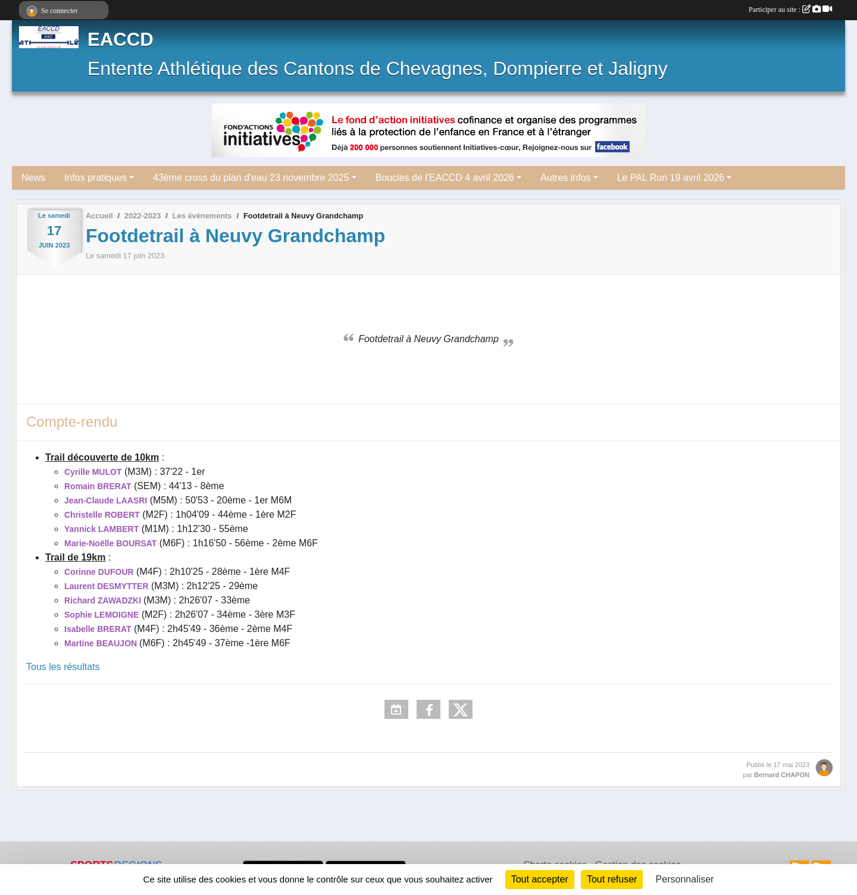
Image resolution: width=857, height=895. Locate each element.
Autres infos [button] (565, 178)
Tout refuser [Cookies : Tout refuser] (612, 879)
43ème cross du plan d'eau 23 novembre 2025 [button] (251, 178)
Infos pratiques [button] (95, 178)
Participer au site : (790, 9)
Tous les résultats (63, 667)
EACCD (120, 39)
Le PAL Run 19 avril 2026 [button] (671, 178)
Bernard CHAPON (781, 774)
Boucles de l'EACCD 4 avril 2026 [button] (445, 178)
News (33, 178)
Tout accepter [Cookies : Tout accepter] (539, 879)
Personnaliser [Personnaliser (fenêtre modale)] (685, 879)
